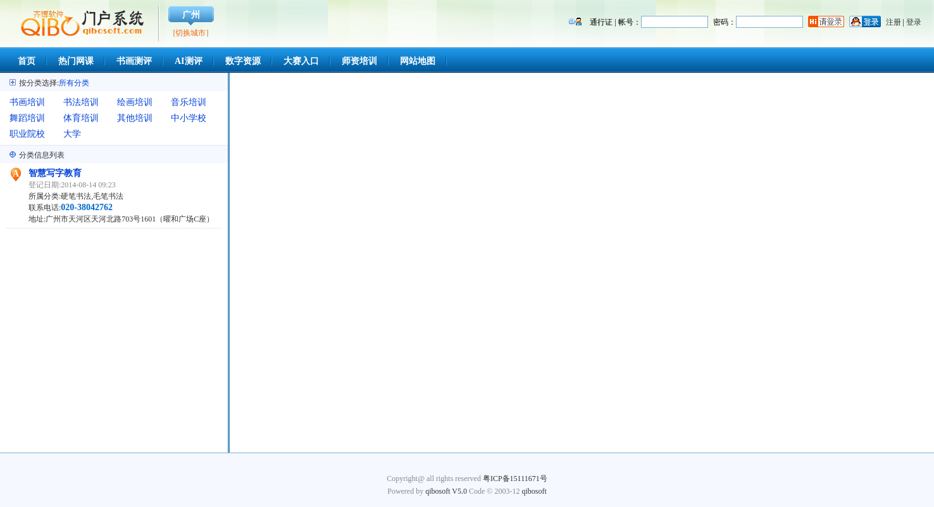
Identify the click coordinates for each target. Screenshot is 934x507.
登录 (913, 22)
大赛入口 (301, 61)
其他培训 (135, 118)
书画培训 (27, 102)
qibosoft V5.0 (446, 491)
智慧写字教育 (55, 173)
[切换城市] (191, 32)
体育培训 (81, 118)
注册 (893, 22)
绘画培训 (135, 102)
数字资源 (243, 61)
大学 (72, 134)
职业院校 (27, 134)
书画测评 (134, 61)
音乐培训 (188, 102)
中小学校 (188, 118)
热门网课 (76, 61)
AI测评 (188, 61)
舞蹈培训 (27, 118)
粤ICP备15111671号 (515, 478)
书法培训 (81, 102)
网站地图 (417, 61)
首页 (26, 61)
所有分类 (74, 82)
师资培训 (359, 61)
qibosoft (533, 491)
